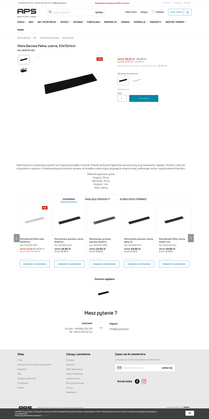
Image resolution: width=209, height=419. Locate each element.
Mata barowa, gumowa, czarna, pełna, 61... (138, 240)
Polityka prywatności (26, 378)
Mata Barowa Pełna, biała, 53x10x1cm (32, 240)
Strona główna (23, 38)
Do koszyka (143, 98)
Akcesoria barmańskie (49, 38)
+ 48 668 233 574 (82, 328)
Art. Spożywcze (46, 21)
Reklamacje (71, 392)
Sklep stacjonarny (74, 369)
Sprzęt (64, 21)
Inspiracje (110, 21)
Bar (31, 21)
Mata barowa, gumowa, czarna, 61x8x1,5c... (69, 240)
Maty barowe (67, 38)
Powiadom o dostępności (34, 264)
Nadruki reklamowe (74, 374)
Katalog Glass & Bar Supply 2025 (34, 365)
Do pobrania (22, 383)
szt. (179, 12)
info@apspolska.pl (58, 3)
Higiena (125, 21)
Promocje (139, 21)
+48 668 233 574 (25, 3)
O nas (19, 360)
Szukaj (99, 12)
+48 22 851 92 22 (42, 3)
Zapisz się (167, 368)
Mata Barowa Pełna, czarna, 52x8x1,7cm (172, 240)
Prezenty (155, 22)
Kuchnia (78, 21)
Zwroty (69, 388)
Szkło (20, 21)
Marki (20, 30)
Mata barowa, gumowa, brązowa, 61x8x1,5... (100, 240)
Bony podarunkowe (75, 383)
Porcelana (93, 21)
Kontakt (187, 3)
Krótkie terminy (175, 21)
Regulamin (22, 369)
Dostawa (177, 3)
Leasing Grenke (73, 378)
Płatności (70, 365)
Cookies (45, 416)
